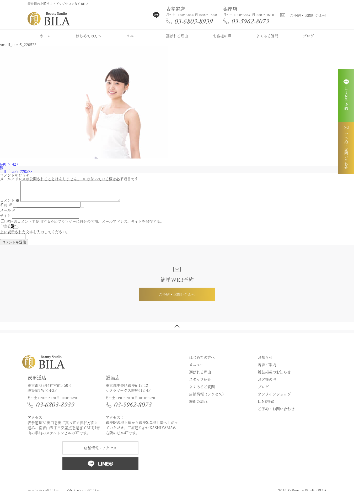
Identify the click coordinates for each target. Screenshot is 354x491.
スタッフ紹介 (200, 383)
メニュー (133, 35)
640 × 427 (9, 164)
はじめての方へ (88, 35)
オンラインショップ (274, 397)
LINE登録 (266, 405)
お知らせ (265, 361)
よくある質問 (267, 35)
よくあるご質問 (202, 390)
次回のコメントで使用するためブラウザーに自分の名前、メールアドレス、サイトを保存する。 (85, 225)
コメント (9, 204)
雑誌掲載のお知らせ (274, 375)
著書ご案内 (267, 368)
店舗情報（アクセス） (207, 397)
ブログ (308, 35)
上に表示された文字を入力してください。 (35, 235)
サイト (5, 219)
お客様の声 (222, 35)
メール (8, 214)
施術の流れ (198, 405)
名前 (6, 208)
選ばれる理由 (177, 35)
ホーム (45, 35)
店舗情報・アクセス (100, 451)
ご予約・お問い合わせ (308, 15)
